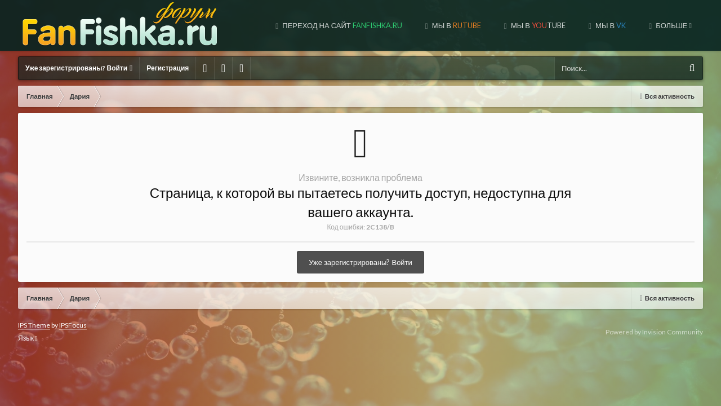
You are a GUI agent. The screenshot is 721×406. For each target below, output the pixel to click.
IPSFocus (73, 325)
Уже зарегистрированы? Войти (78, 68)
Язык (27, 338)
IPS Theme (34, 325)
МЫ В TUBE (441, 25)
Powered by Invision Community (654, 332)
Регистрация (167, 68)
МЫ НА (663, 25)
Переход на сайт (245, 25)
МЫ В (360, 25)
